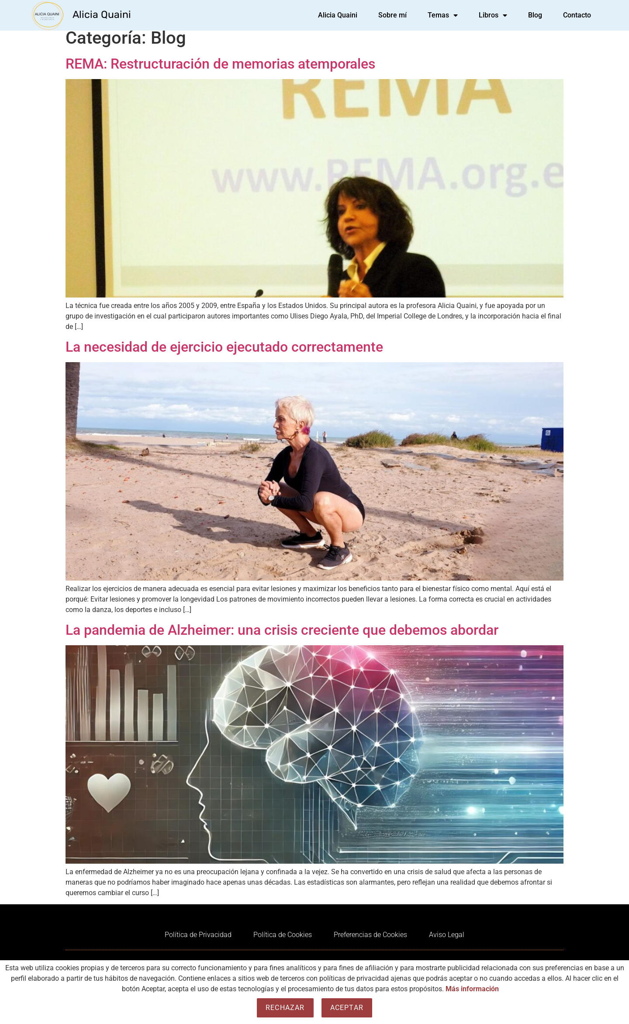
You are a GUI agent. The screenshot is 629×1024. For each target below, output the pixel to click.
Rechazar (285, 1007)
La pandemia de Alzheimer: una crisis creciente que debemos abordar (282, 636)
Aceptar (346, 1007)
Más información (472, 989)
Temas (443, 15)
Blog (535, 15)
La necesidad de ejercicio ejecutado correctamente (224, 353)
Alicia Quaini (102, 14)
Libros (493, 15)
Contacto (577, 15)
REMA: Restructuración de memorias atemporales (220, 70)
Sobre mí (392, 15)
